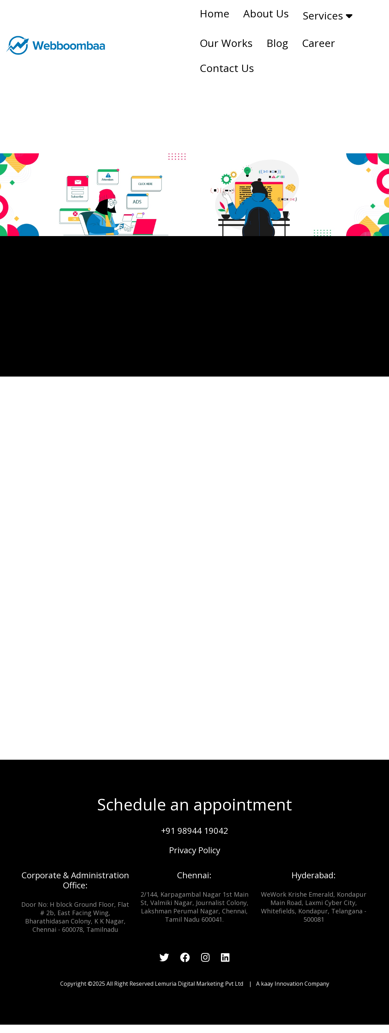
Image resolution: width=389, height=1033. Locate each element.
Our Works (226, 43)
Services (327, 15)
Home (214, 13)
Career (318, 43)
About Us (266, 13)
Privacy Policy (194, 850)
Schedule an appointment (194, 804)
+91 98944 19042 (194, 830)
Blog (277, 43)
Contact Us (227, 68)
